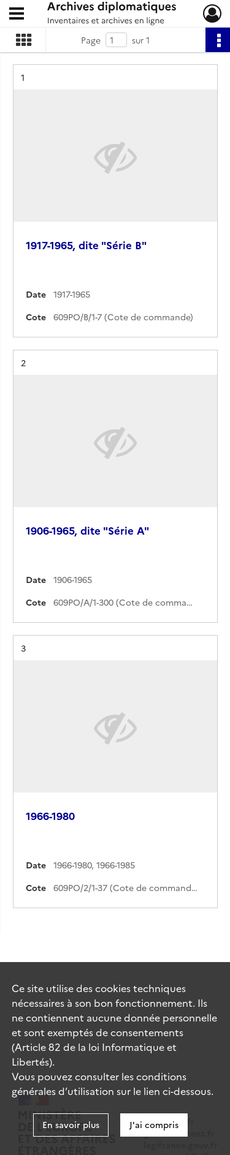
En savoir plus (70, 1124)
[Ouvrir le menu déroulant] (16, 14)
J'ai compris (153, 1124)
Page (91, 40)
